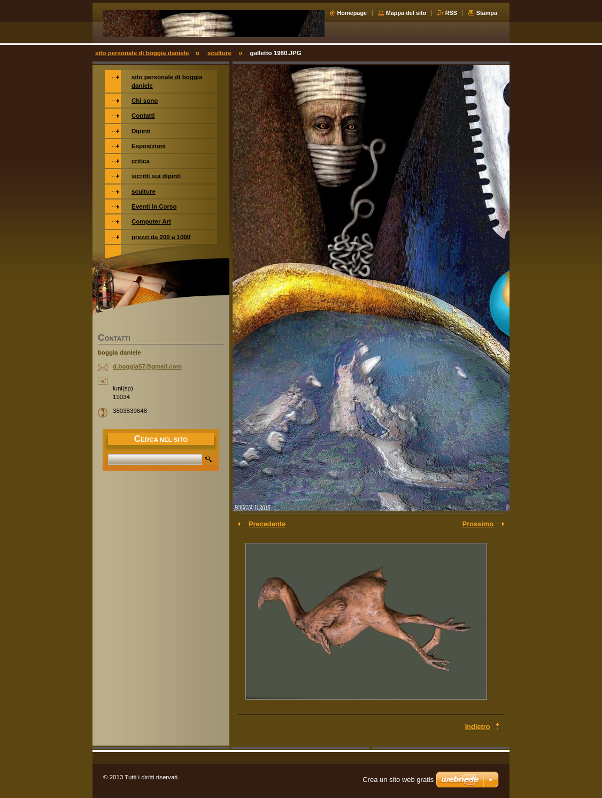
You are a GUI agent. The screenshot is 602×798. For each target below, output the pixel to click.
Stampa (486, 13)
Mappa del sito (406, 13)
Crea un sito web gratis (398, 780)
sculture (219, 53)
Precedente (267, 524)
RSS (451, 13)
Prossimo (477, 524)
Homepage (352, 13)
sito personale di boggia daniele (142, 53)
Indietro (477, 727)
